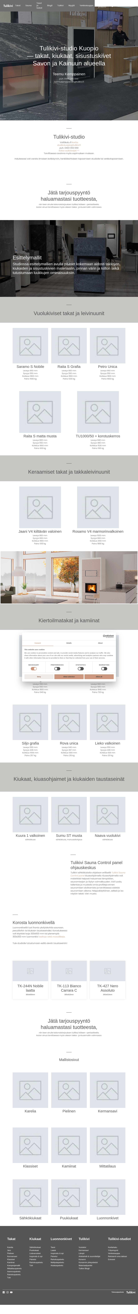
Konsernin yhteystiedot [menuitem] (87, 1272)
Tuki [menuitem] (8, 1287)
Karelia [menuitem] (10, 1256)
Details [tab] (69, 643)
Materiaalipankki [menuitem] (85, 1275)
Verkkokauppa (99, 3)
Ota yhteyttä (117, 3)
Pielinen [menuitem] (10, 1263)
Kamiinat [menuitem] (10, 1272)
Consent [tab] (38, 643)
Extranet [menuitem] (111, 1269)
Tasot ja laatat (48, 3)
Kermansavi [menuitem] (12, 1266)
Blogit (62, 3)
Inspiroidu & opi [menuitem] (35, 1266)
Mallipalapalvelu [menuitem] (56, 1272)
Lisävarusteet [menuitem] (34, 1263)
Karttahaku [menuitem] (112, 1256)
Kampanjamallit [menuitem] (13, 1275)
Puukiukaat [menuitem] (33, 1260)
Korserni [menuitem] (81, 1269)
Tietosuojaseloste (117, 1301)
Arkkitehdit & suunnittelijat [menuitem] (89, 1266)
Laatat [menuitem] (52, 1260)
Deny (39, 677)
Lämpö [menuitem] (81, 1263)
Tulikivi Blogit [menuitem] (83, 1278)
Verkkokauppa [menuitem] (113, 1263)
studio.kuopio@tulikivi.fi (69, 145)
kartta (75, 142)
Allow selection (69, 677)
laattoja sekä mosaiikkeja (52, 945)
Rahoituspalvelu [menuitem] (13, 1284)
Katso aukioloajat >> (69, 150)
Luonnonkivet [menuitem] (61, 1248)
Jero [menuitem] (9, 1260)
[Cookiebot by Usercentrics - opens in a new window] (104, 636)
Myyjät (85, 3)
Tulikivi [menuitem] (84, 1248)
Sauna (34, 3)
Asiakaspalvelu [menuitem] (56, 1275)
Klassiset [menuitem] (11, 1269)
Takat (23, 3)
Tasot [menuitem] (52, 1256)
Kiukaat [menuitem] (35, 1248)
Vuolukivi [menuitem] (82, 1256)
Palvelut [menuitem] (32, 1269)
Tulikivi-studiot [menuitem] (119, 1248)
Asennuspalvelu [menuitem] (13, 1281)
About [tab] (100, 643)
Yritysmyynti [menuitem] (113, 1260)
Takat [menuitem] (11, 1248)
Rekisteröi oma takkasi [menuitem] (117, 1266)
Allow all (99, 677)
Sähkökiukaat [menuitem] (34, 1256)
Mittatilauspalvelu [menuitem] (14, 1278)
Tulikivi (73, 3)
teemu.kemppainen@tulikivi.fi (69, 81)
